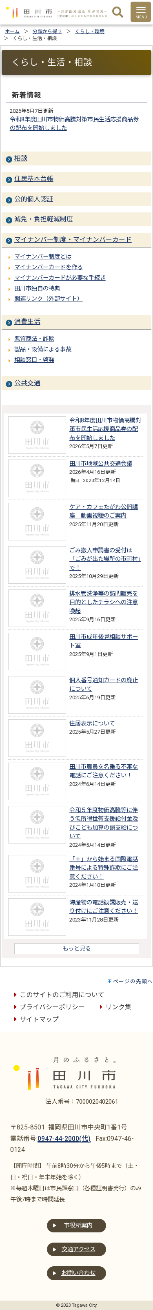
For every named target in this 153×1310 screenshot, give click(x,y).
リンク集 (114, 1007)
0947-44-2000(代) (64, 1139)
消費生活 (27, 322)
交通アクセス (78, 1249)
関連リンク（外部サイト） (48, 298)
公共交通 (27, 383)
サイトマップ (35, 1019)
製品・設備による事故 (42, 349)
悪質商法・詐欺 (34, 338)
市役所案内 (78, 1225)
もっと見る (76, 948)
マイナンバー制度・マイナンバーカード (73, 239)
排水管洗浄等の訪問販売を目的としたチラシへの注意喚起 (103, 602)
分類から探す (47, 31)
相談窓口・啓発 (34, 360)
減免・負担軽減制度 (43, 219)
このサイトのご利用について (57, 995)
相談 (20, 158)
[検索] (117, 12)
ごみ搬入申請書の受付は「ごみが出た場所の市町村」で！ (105, 559)
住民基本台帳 (33, 179)
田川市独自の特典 (37, 288)
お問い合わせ (78, 1273)
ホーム (12, 31)
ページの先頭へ (133, 981)
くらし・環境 (89, 31)
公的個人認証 (33, 199)
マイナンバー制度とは (42, 256)
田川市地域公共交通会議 (100, 463)
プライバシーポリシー (48, 1007)
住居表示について (92, 723)
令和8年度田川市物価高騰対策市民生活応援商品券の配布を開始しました (105, 429)
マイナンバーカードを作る (48, 267)
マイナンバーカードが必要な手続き (60, 277)
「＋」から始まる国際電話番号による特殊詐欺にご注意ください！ (103, 868)
